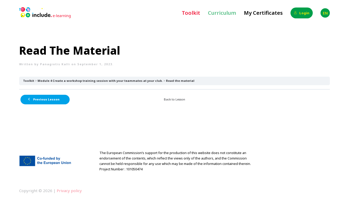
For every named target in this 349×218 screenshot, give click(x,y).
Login (301, 13)
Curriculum (222, 12)
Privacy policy (69, 190)
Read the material (180, 81)
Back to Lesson (174, 99)
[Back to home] (45, 13)
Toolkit (191, 12)
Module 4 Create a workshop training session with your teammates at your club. (100, 81)
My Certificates (263, 12)
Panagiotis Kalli (55, 64)
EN (325, 13)
